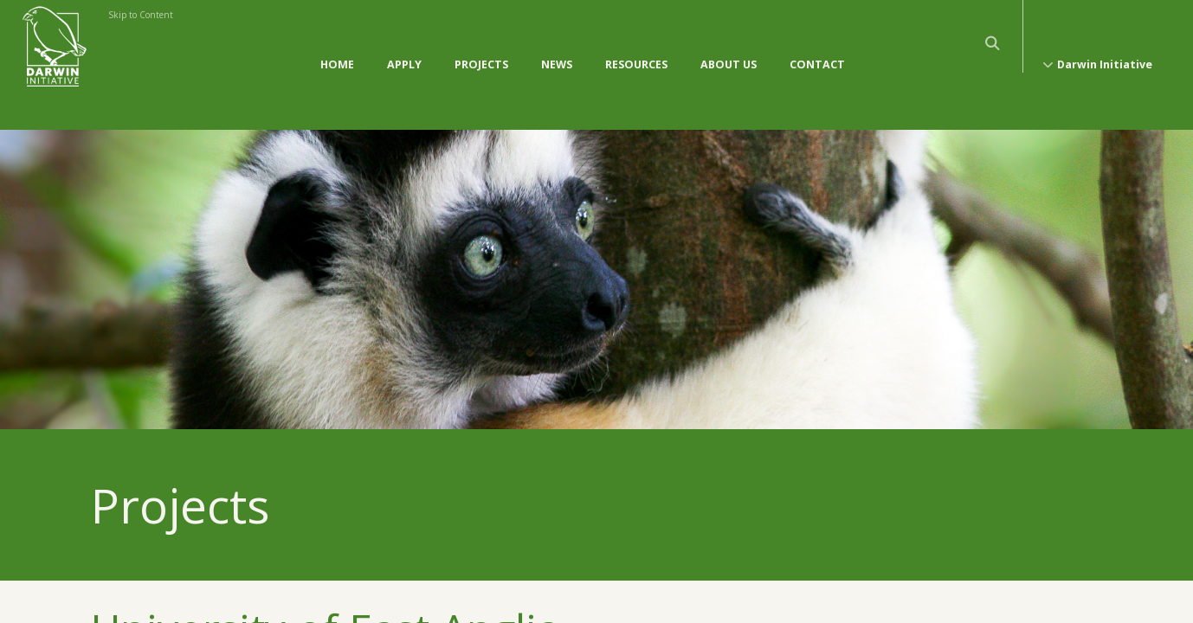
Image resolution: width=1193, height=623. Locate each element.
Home (337, 47)
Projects (481, 47)
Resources (636, 47)
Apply (404, 47)
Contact (817, 47)
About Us (728, 47)
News (556, 47)
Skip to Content (140, 15)
